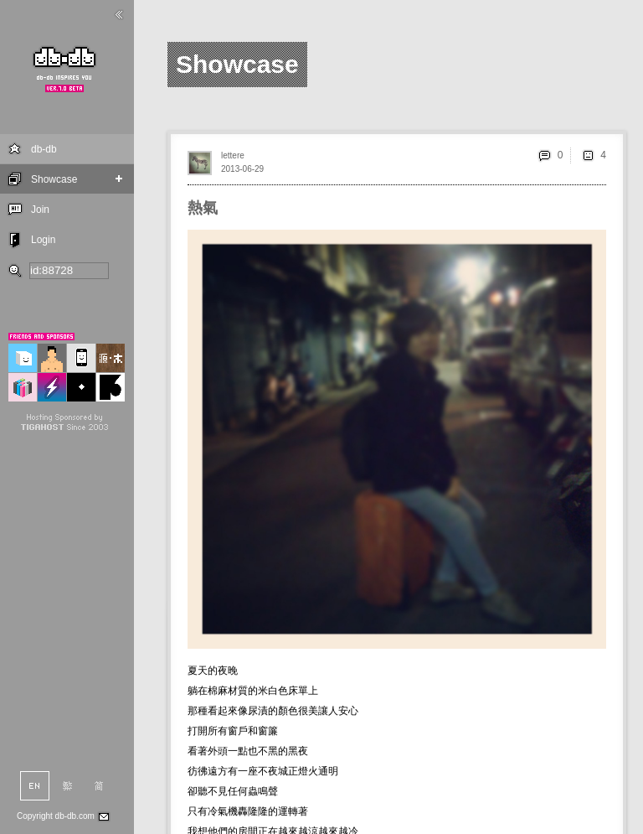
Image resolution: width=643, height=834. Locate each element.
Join (40, 209)
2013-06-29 (242, 169)
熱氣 (203, 207)
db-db (44, 149)
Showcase (54, 179)
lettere (232, 155)
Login (43, 240)
